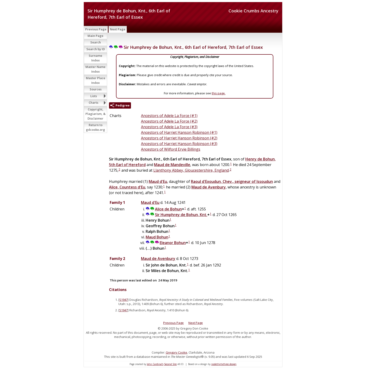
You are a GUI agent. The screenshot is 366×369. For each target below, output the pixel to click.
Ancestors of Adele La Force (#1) (169, 115)
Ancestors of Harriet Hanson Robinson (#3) (179, 143)
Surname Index (95, 57)
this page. (218, 93)
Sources (96, 89)
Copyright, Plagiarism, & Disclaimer (95, 114)
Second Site (170, 364)
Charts (93, 102)
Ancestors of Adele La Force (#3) (169, 126)
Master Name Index (95, 69)
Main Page (95, 36)
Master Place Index (95, 80)
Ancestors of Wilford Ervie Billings (170, 149)
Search (95, 42)
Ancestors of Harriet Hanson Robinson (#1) (179, 132)
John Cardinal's (155, 364)
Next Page (117, 29)
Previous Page (95, 29)
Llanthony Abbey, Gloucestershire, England (191, 170)
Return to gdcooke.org (95, 127)
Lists (93, 96)
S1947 (123, 300)
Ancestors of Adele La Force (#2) (169, 121)
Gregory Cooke (176, 352)
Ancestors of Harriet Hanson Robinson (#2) (179, 138)
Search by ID (95, 49)
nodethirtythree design (223, 364)
